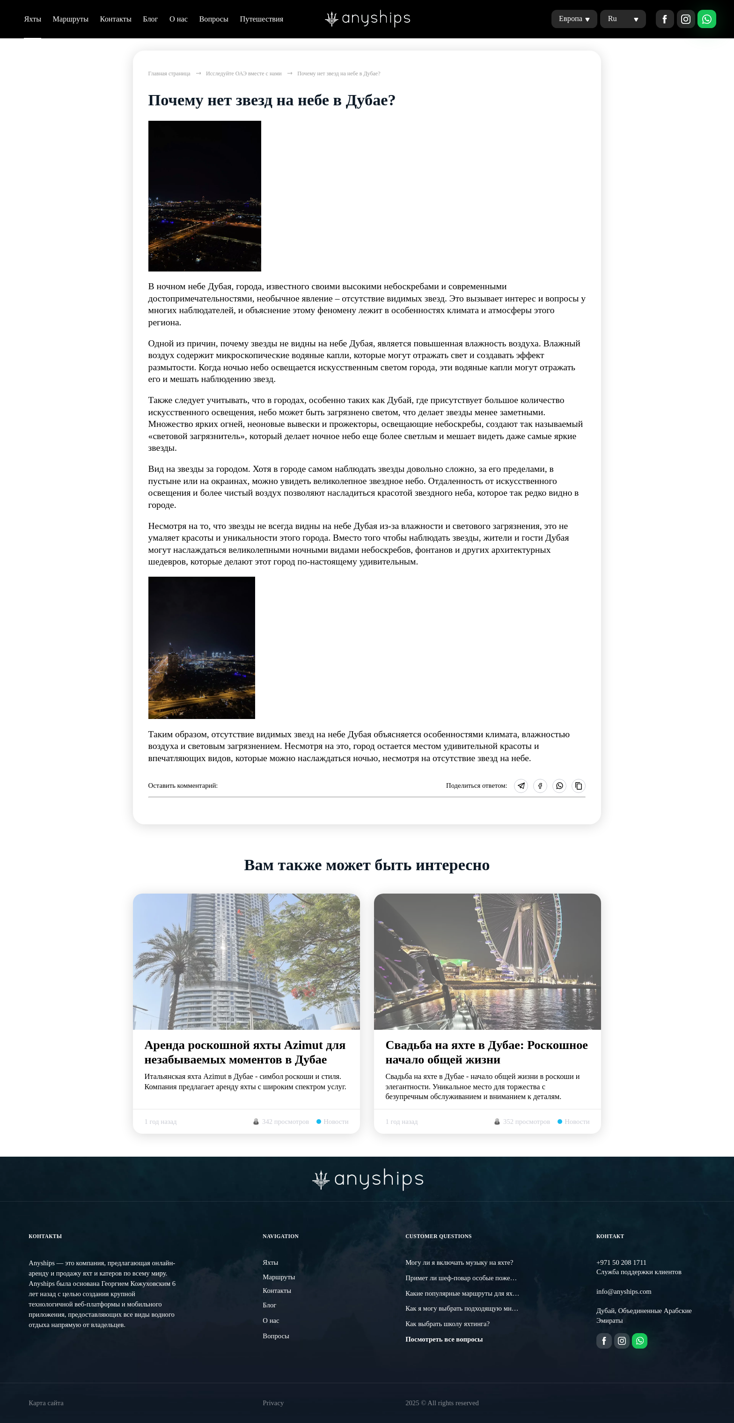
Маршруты (71, 19)
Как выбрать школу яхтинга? (447, 1324)
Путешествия (261, 19)
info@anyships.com (624, 1291)
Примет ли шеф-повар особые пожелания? (467, 1278)
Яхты (32, 19)
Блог (150, 19)
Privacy (273, 1403)
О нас (178, 19)
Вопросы (213, 19)
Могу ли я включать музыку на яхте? (459, 1262)
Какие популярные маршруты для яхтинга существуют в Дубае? (499, 1293)
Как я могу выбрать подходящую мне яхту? (468, 1308)
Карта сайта (46, 1403)
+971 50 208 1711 (621, 1262)
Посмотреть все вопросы (444, 1339)
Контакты (116, 19)
